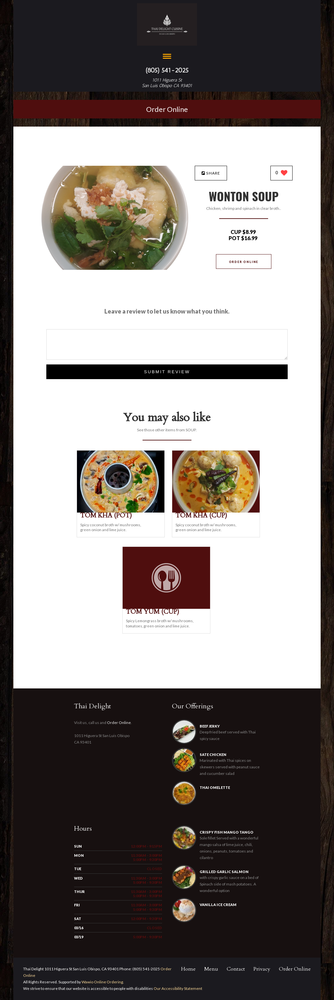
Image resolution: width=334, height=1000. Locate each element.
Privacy (261, 969)
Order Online (167, 109)
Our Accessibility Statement (177, 988)
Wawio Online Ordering (102, 981)
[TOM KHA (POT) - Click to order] (120, 511)
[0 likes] (281, 173)
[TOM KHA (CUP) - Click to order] (216, 511)
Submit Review (167, 371)
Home (188, 969)
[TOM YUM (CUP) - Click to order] (166, 607)
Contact (236, 969)
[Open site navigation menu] (167, 57)
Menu (211, 969)
